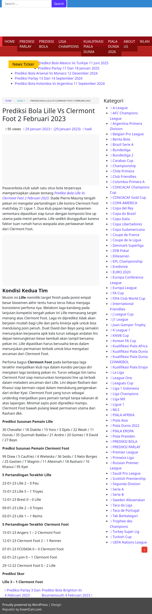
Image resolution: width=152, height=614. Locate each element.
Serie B (118, 494)
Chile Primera (123, 171)
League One (122, 377)
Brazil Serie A (123, 144)
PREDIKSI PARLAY (27, 44)
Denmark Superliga (128, 245)
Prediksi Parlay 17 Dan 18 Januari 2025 (68, 68)
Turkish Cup (122, 536)
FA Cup (118, 293)
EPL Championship (127, 261)
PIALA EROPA (123, 431)
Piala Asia (120, 420)
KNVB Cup (121, 335)
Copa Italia (121, 218)
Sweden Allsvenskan (129, 500)
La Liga (118, 372)
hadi (88, 129)
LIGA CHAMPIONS (69, 44)
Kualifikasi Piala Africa (130, 346)
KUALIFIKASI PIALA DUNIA (94, 46)
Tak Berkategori (125, 515)
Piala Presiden (124, 436)
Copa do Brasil (124, 213)
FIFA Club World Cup (129, 298)
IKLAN (145, 41)
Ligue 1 (21, 101)
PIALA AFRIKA (123, 415)
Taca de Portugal (126, 510)
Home (8, 100)
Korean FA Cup (124, 340)
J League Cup (123, 314)
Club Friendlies (124, 176)
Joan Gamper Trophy (129, 324)
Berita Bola (121, 139)
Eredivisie (120, 266)
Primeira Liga (123, 457)
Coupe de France (126, 234)
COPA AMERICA (125, 203)
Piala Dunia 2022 (126, 425)
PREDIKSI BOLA (46, 44)
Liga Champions (125, 393)
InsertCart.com (30, 609)
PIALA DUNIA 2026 (113, 46)
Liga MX (119, 399)
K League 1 (121, 330)
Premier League (125, 452)
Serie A (118, 489)
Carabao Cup (123, 160)
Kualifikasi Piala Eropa (130, 367)
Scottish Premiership (129, 478)
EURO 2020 (121, 272)
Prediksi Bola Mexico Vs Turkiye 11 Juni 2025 (73, 63)
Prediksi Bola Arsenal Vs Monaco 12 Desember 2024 (56, 73)
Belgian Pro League (128, 134)
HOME (10, 41)
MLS (116, 409)
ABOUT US (129, 44)
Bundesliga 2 (123, 155)
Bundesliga (121, 150)
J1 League (120, 319)
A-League (120, 107)
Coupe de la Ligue (127, 240)
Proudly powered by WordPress (25, 605)
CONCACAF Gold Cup (129, 197)
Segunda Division (126, 483)
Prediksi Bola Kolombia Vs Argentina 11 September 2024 (60, 83)
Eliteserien (121, 256)
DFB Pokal (121, 250)
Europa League (125, 287)
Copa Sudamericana (129, 229)
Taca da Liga (122, 505)
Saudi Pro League (127, 473)
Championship (124, 165)
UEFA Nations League (130, 542)
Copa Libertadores (127, 224)
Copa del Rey (123, 208)
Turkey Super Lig (126, 531)
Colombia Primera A (129, 181)
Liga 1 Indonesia (126, 388)
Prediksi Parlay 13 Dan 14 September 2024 (48, 78)
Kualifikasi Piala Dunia (130, 351)
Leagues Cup (123, 383)
